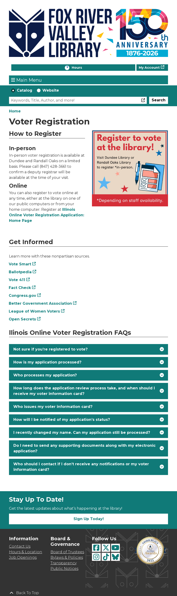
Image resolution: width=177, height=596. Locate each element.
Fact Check (20, 288)
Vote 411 (17, 280)
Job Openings (23, 557)
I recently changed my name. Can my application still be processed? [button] (81, 432)
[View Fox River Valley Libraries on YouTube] (115, 548)
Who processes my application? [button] (45, 375)
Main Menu (26, 80)
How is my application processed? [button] (47, 362)
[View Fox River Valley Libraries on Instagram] (96, 557)
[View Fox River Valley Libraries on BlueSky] (115, 557)
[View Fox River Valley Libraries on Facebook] (96, 548)
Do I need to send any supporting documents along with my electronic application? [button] (84, 448)
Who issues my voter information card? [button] (52, 406)
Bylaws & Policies (66, 557)
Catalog (24, 90)
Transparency (63, 563)
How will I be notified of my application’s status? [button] (61, 419)
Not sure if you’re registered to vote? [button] (50, 349)
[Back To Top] (88, 593)
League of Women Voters (34, 311)
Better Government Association (40, 303)
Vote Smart (20, 264)
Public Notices (64, 568)
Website (50, 90)
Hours (81, 67)
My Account (149, 67)
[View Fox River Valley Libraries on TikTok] (106, 557)
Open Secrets (22, 319)
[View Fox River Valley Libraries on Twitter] (106, 548)
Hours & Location (25, 552)
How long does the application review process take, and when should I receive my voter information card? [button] (84, 391)
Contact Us (19, 546)
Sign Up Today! (89, 519)
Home (15, 111)
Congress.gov (22, 295)
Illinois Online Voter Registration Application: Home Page (46, 215)
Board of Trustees (67, 552)
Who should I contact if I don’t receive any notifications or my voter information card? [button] (81, 467)
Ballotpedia (20, 272)
